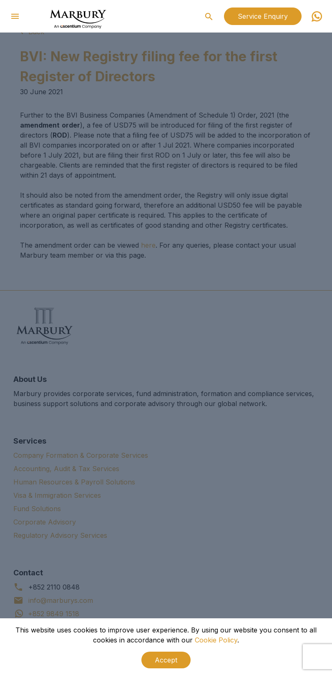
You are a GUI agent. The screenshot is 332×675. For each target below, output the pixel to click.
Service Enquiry (263, 16)
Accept (166, 660)
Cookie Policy (216, 640)
